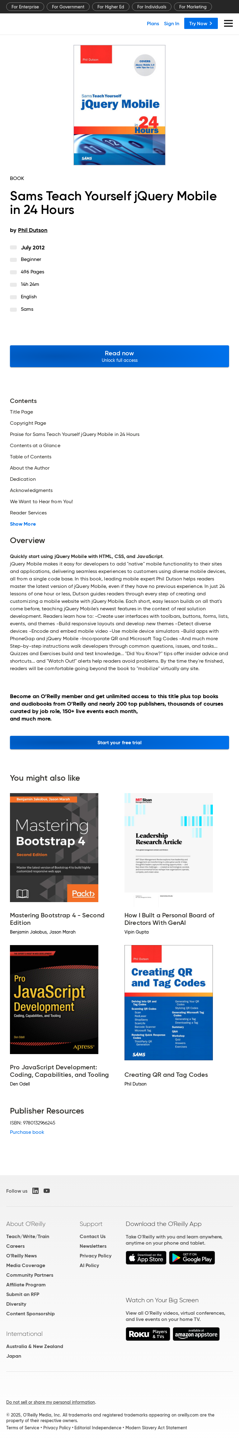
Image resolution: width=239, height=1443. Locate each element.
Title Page (21, 411)
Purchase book (27, 1132)
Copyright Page (28, 423)
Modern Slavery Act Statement (156, 1428)
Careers (15, 1246)
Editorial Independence (97, 1428)
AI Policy (89, 1265)
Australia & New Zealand (34, 1346)
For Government (68, 7)
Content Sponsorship (30, 1313)
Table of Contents (30, 456)
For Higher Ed (110, 7)
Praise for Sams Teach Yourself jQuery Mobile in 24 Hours (74, 434)
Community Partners (29, 1275)
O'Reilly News (21, 1255)
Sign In (171, 23)
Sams (27, 309)
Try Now (201, 23)
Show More (23, 524)
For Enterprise (25, 7)
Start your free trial (119, 742)
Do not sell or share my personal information (50, 1402)
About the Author (29, 468)
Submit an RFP (22, 1294)
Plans (153, 23)
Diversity (16, 1304)
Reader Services (28, 512)
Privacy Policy (95, 1255)
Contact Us (92, 1236)
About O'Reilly (25, 1224)
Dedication (23, 479)
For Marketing (193, 7)
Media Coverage (25, 1265)
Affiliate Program (26, 1284)
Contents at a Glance (35, 445)
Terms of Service (22, 1428)
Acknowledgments (31, 490)
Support (91, 1224)
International (24, 1333)
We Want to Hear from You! (41, 501)
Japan (13, 1356)
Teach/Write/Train (27, 1236)
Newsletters (93, 1246)
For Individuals (151, 7)
